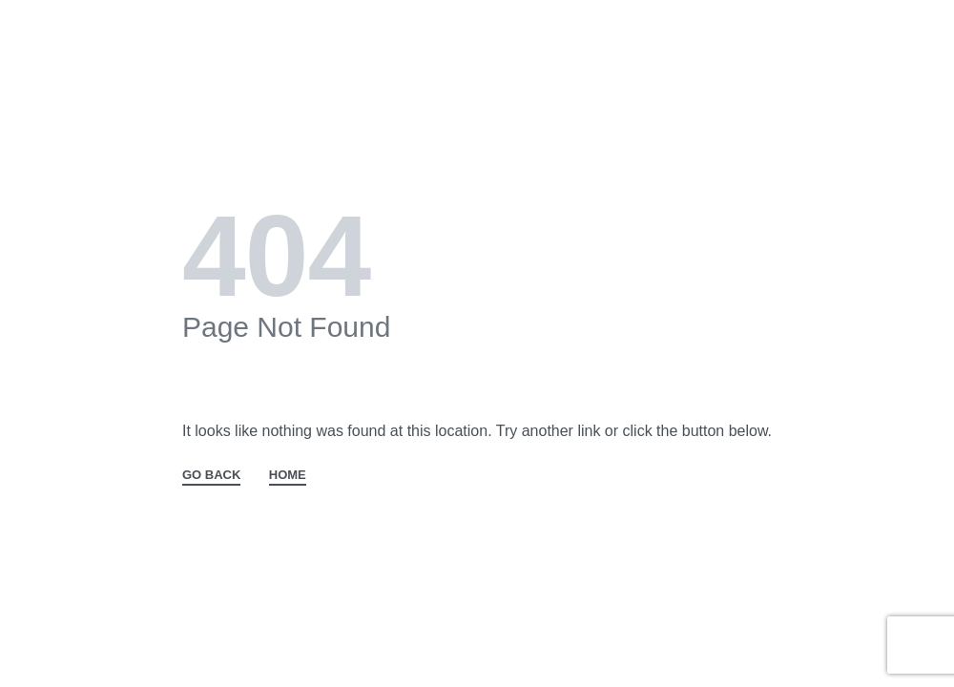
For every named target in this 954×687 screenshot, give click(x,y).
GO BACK (211, 475)
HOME (287, 475)
